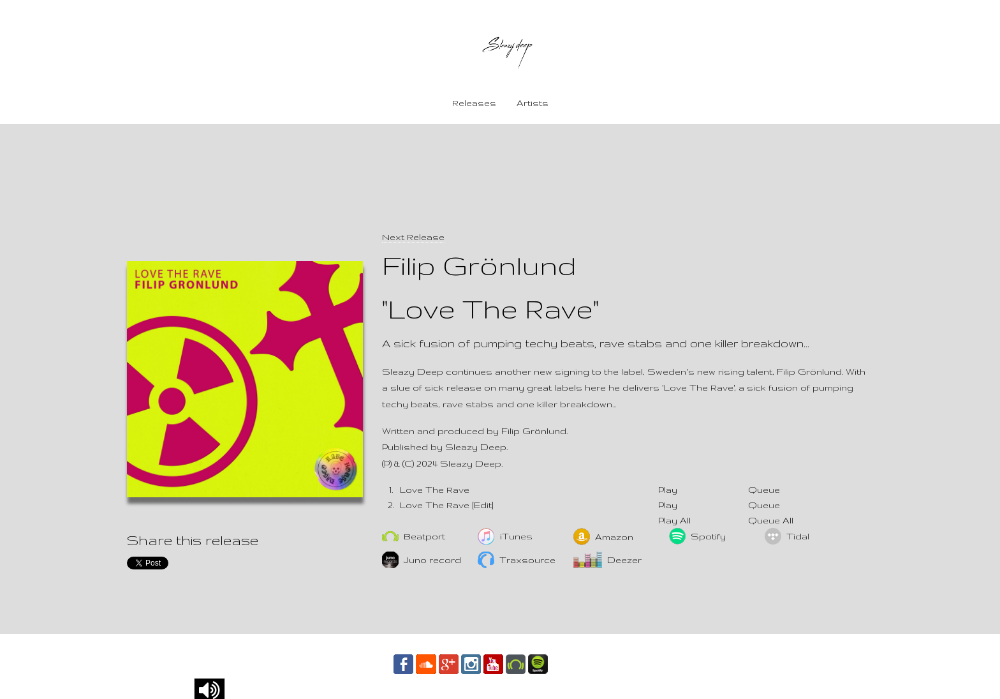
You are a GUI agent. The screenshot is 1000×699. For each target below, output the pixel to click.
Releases (474, 103)
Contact (579, 663)
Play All (674, 520)
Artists (532, 103)
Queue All (770, 520)
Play (667, 490)
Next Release (413, 237)
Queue (764, 490)
